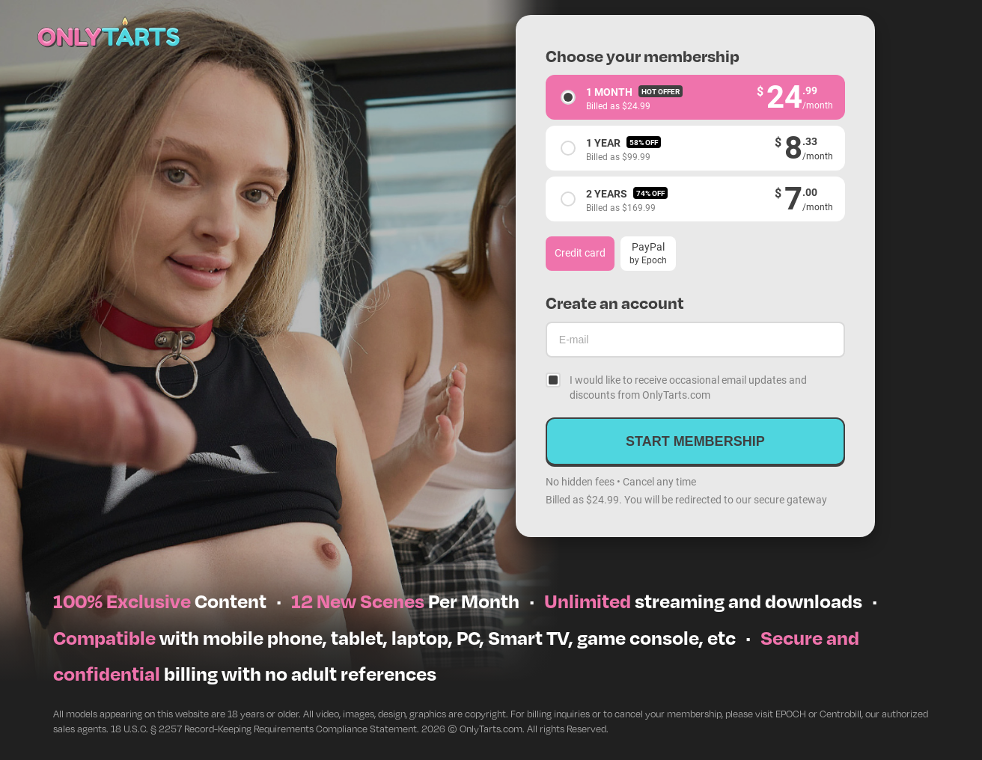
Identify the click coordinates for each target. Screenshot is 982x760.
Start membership (695, 441)
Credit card (580, 252)
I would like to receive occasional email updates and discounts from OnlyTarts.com (688, 387)
